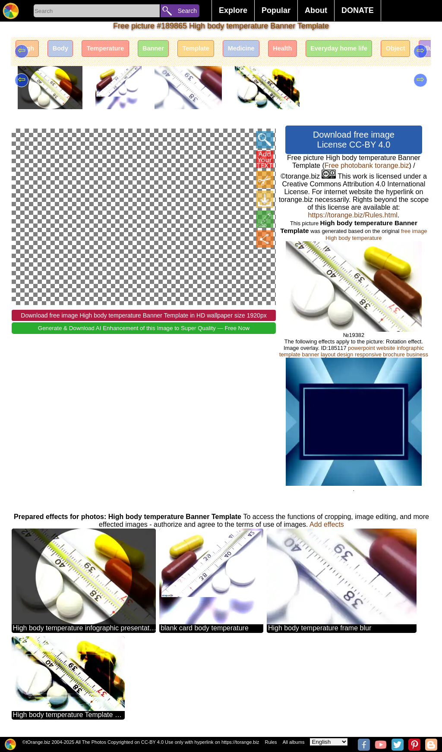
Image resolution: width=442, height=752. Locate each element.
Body (68, 50)
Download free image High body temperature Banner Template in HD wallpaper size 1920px (143, 315)
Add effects (326, 524)
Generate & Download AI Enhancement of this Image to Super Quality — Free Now (143, 328)
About (316, 10)
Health (324, 50)
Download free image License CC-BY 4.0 (354, 139)
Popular (276, 10)
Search (187, 10)
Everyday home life (388, 50)
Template (225, 50)
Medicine (276, 50)
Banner (175, 50)
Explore (233, 10)
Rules (271, 742)
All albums (294, 742)
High (30, 50)
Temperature (120, 50)
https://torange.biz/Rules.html (353, 215)
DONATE (357, 10)
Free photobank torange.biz (367, 165)
